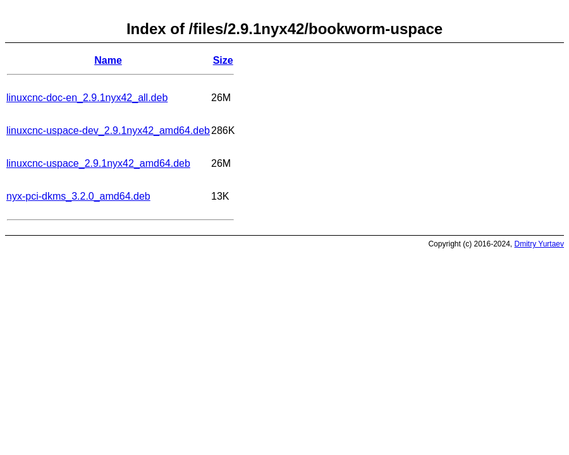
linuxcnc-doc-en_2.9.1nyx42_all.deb (87, 97)
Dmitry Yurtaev (539, 244)
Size (223, 60)
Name (108, 60)
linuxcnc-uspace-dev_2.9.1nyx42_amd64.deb (108, 130)
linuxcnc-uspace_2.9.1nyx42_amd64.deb (98, 163)
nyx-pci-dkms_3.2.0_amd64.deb (78, 196)
